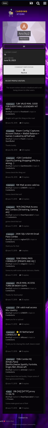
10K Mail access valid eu (27, 185)
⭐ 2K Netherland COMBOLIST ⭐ (20, 333)
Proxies (10, 399)
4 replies (23, 251)
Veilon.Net (10, 421)
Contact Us (23, 417)
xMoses (24, 337)
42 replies (24, 199)
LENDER (24, 188)
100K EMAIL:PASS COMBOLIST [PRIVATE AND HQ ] (20, 259)
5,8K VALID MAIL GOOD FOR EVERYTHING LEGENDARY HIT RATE (22, 106)
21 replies (24, 177)
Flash (23, 139)
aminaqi (24, 370)
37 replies (24, 408)
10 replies (24, 351)
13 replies (24, 275)
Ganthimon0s (26, 166)
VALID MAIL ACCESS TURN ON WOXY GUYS (20, 284)
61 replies (24, 123)
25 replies (24, 300)
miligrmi (24, 264)
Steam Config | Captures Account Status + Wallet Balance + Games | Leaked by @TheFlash (22, 133)
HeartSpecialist (27, 215)
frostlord (24, 111)
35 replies (24, 226)
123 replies (25, 150)
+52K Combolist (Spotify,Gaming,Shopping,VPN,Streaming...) (23, 160)
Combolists (10, 114)
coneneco (25, 288)
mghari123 (25, 239)
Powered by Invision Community (24, 424)
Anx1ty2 (9, 111)
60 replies (24, 324)
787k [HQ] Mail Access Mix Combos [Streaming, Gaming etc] (22, 209)
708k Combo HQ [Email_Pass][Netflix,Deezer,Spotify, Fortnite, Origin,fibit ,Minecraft (21, 363)
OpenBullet (10, 141)
